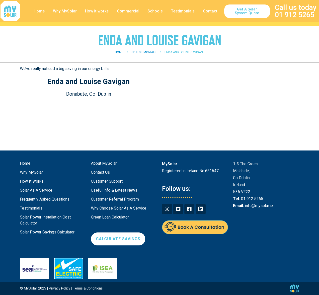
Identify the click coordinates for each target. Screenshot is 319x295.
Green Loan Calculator (110, 217)
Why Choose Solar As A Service (118, 208)
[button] (247, 11)
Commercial (128, 11)
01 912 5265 (294, 14)
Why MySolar (65, 11)
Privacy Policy (60, 288)
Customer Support (107, 181)
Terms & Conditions (90, 288)
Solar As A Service (36, 190)
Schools (155, 11)
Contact (210, 11)
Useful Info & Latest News (114, 190)
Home (39, 11)
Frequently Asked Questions (45, 199)
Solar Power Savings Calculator (47, 232)
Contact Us (100, 172)
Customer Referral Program (115, 199)
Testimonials (183, 11)
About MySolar (104, 163)
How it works (97, 11)
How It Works (32, 181)
